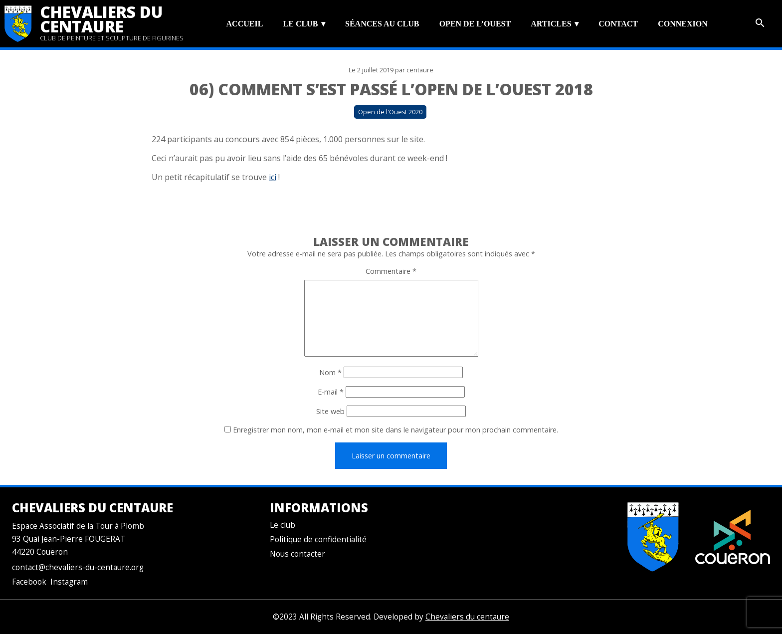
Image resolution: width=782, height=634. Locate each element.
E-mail (331, 392)
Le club (300, 23)
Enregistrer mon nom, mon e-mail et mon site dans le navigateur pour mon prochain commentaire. (395, 429)
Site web (330, 411)
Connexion (683, 23)
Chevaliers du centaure (101, 19)
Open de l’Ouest (475, 23)
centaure (419, 70)
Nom (330, 372)
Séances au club (382, 23)
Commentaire (391, 271)
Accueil (244, 23)
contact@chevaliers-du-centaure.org (78, 567)
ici (272, 177)
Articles (551, 23)
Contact (618, 23)
